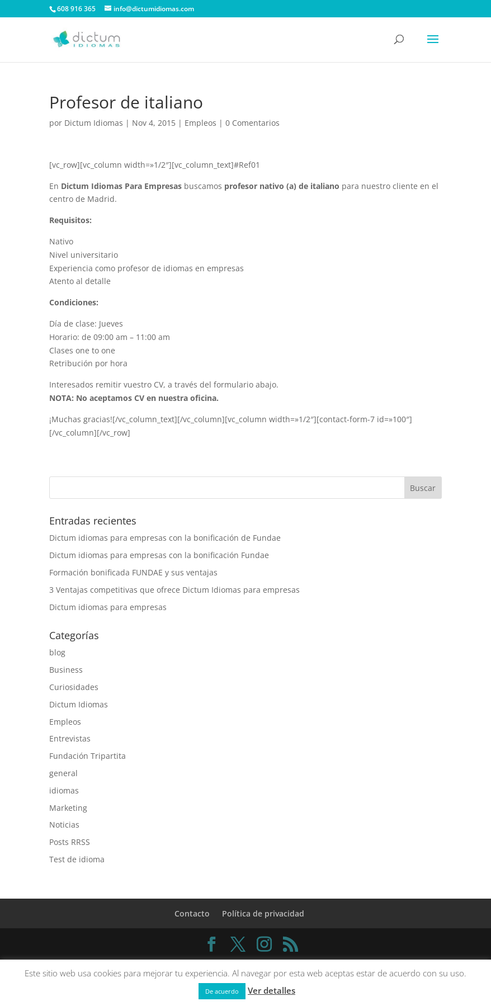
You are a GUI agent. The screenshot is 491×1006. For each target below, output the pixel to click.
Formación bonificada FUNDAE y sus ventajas (133, 572)
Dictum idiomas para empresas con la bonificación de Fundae (165, 537)
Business (66, 669)
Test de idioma (77, 859)
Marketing (68, 807)
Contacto (192, 913)
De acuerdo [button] (222, 991)
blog (57, 652)
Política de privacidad (263, 913)
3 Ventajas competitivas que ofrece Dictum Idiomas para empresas (174, 589)
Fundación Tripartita (87, 755)
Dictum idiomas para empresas (108, 607)
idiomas (64, 790)
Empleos (200, 122)
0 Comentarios (252, 122)
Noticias (64, 824)
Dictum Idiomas (93, 122)
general (63, 773)
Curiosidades (73, 687)
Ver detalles (271, 990)
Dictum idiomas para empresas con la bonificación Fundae (159, 555)
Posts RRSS (69, 842)
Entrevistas (70, 738)
